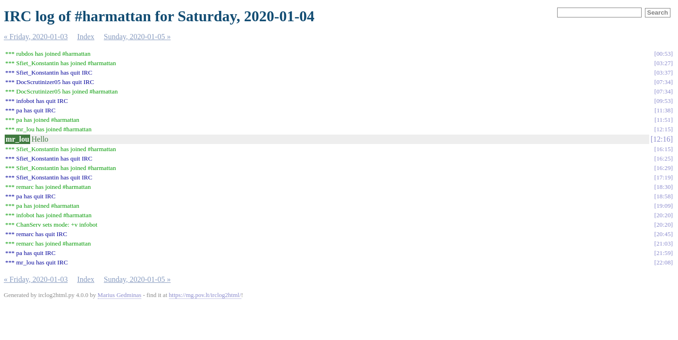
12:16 (661, 139)
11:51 (664, 119)
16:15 (663, 149)
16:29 (663, 167)
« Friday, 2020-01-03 (36, 37)
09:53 (663, 100)
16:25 (663, 158)
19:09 (663, 205)
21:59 (663, 252)
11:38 (664, 110)
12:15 (663, 129)
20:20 (663, 215)
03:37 (663, 72)
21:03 (663, 243)
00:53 (663, 53)
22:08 (663, 262)
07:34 (663, 81)
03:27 (663, 63)
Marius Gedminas (120, 294)
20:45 (663, 234)
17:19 (663, 177)
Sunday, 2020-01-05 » (137, 37)
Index (85, 37)
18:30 (663, 186)
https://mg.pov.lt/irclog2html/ (205, 294)
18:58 (663, 196)
